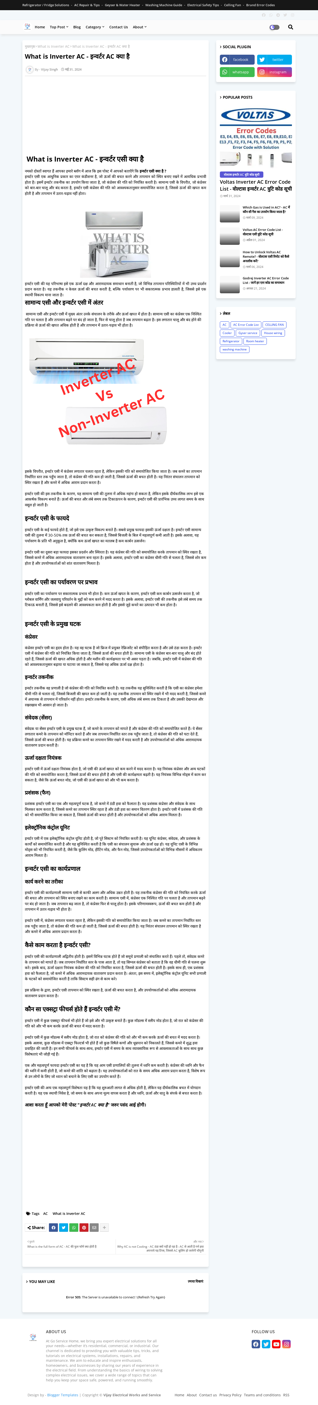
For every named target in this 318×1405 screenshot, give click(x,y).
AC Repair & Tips (87, 5)
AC (45, 1213)
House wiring (273, 333)
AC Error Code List (246, 325)
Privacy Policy (230, 1395)
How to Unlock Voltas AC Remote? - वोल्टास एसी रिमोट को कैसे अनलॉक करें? (266, 256)
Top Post (57, 27)
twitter (278, 59)
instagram (278, 72)
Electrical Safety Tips (203, 5)
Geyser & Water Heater (123, 5)
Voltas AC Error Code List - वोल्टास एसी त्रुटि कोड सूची (263, 231)
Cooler (227, 333)
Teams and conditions (262, 1395)
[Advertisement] (118, 114)
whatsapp (241, 72)
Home (40, 27)
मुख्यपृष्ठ (30, 46)
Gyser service (247, 333)
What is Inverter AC (54, 46)
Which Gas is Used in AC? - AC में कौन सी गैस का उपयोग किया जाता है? (266, 209)
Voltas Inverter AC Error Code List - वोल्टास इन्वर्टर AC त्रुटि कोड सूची (256, 185)
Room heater (255, 341)
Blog (77, 27)
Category (93, 27)
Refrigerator (231, 341)
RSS (286, 1395)
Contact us (118, 27)
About (138, 27)
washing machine (235, 349)
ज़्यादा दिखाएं (195, 1281)
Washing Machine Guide (164, 5)
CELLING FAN (274, 325)
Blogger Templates (62, 1395)
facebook (240, 59)
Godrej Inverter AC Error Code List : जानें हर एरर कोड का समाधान (266, 280)
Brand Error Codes (260, 5)
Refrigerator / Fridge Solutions (46, 5)
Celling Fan (233, 5)
